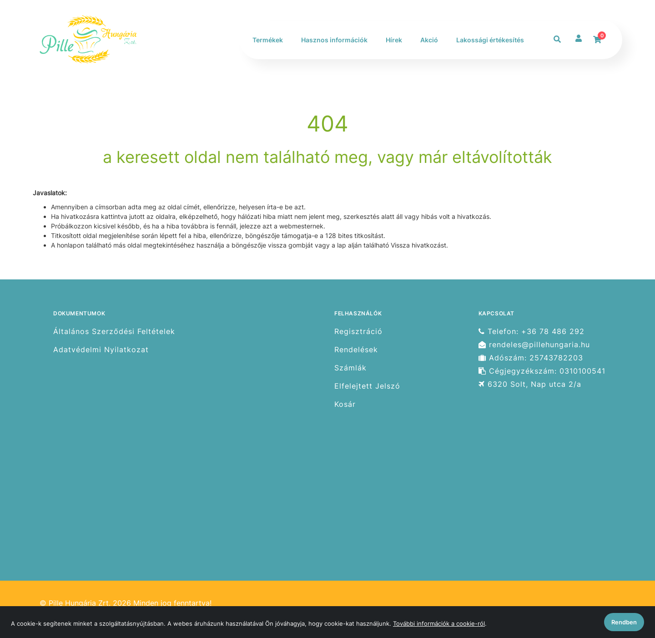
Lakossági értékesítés (490, 40)
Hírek (394, 40)
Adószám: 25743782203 (531, 358)
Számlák (350, 368)
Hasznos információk (334, 40)
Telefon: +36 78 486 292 (531, 331)
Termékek (267, 40)
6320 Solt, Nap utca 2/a (530, 384)
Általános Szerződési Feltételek (114, 331)
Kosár (345, 404)
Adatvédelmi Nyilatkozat (101, 349)
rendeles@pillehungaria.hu (534, 344)
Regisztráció (358, 331)
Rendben (624, 622)
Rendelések (356, 349)
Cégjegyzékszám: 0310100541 (542, 371)
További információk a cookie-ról (439, 623)
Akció (429, 40)
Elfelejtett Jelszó (367, 386)
